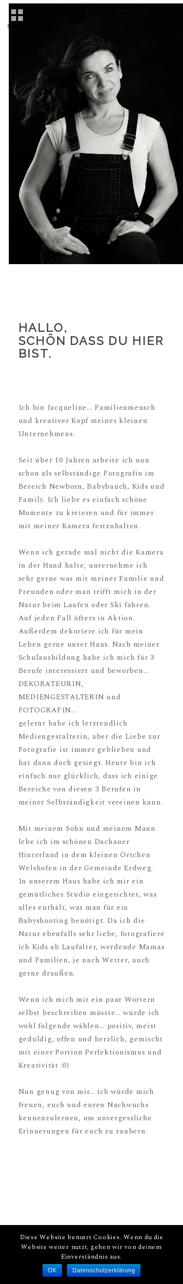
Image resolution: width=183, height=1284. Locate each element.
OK (52, 1270)
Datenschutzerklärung (103, 1270)
